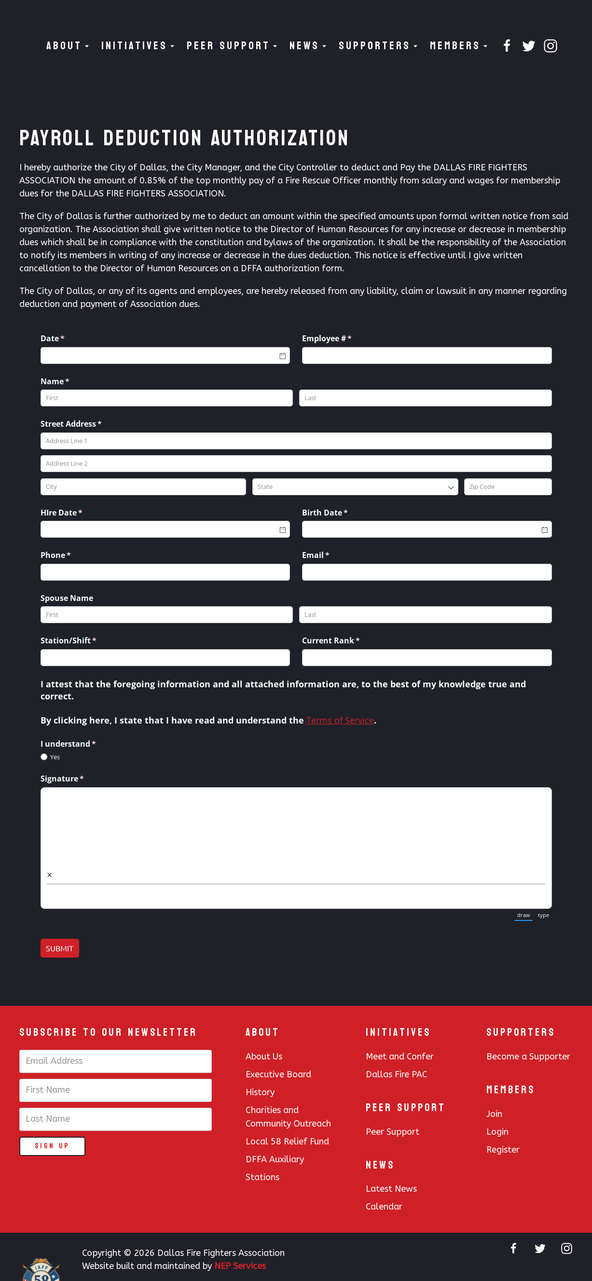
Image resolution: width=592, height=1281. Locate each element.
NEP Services (240, 1266)
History (260, 1092)
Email (331, 555)
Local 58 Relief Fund (287, 1141)
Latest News (391, 1189)
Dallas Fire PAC (396, 1074)
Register (503, 1149)
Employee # (343, 338)
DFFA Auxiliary (275, 1159)
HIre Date (77, 512)
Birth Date (341, 512)
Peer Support (392, 1132)
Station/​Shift (84, 640)
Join (494, 1114)
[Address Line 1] (296, 440)
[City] (144, 486)
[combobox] (355, 486)
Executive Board (278, 1074)
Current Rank (347, 640)
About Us (264, 1056)
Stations (262, 1177)
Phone (72, 555)
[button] (69, 46)
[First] (167, 398)
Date (68, 338)
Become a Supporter (528, 1056)
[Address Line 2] (296, 463)
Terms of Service (340, 720)
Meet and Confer (400, 1056)
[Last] (425, 398)
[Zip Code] (507, 486)
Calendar (384, 1206)
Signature (78, 778)
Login (497, 1132)
